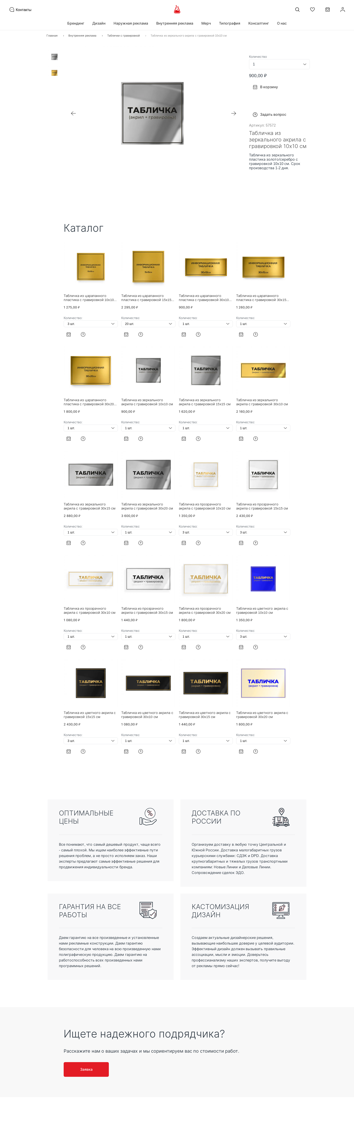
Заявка (86, 1069)
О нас (282, 23)
